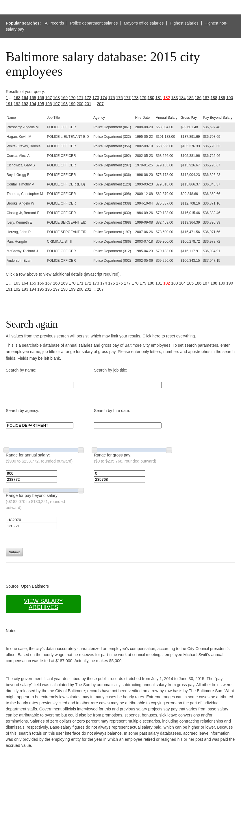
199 (72, 103)
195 (40, 103)
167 (48, 97)
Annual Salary (166, 118)
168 (56, 97)
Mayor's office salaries (144, 23)
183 (174, 97)
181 (158, 97)
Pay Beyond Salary (217, 118)
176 (119, 97)
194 (32, 103)
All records (54, 23)
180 (151, 97)
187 (206, 97)
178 (135, 97)
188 (214, 97)
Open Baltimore (35, 586)
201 (88, 103)
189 (221, 97)
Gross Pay (189, 118)
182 (166, 97)
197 (56, 103)
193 (25, 103)
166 (40, 97)
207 (100, 103)
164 (25, 97)
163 (17, 97)
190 (229, 97)
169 (64, 97)
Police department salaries (94, 23)
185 (190, 97)
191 (9, 103)
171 (80, 97)
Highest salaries (184, 23)
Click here (151, 336)
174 (103, 97)
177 (127, 97)
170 (72, 97)
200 (80, 103)
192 (17, 103)
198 (64, 103)
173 (95, 97)
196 (48, 103)
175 (111, 97)
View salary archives (43, 604)
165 (32, 97)
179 (143, 97)
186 (198, 97)
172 (88, 97)
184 (182, 97)
